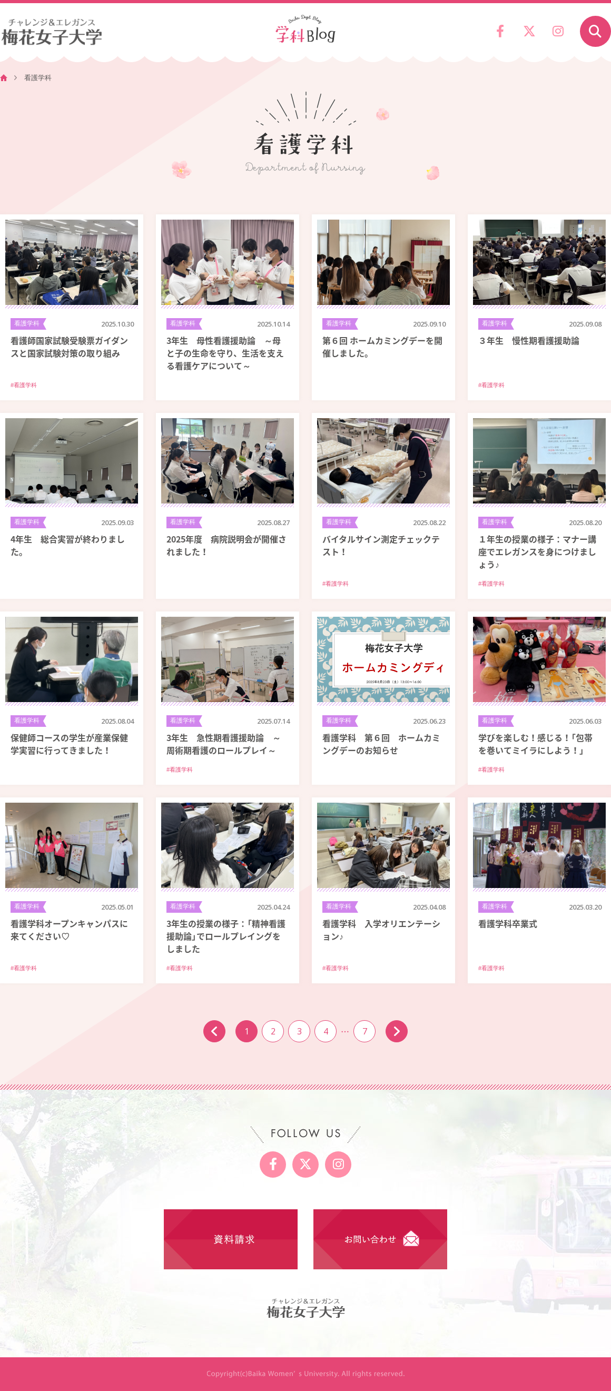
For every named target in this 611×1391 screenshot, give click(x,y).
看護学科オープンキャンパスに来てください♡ (69, 929)
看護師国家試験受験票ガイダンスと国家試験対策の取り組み (69, 346)
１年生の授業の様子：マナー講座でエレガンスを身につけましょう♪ (537, 551)
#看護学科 (24, 385)
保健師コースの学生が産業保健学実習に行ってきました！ (69, 743)
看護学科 (27, 323)
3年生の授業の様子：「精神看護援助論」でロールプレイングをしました (225, 936)
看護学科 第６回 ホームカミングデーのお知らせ (381, 743)
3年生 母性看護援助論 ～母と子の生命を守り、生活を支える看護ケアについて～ (225, 353)
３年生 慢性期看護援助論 (528, 340)
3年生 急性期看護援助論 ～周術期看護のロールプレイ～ (223, 743)
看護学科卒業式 (507, 923)
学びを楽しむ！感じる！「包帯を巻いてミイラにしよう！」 (535, 743)
